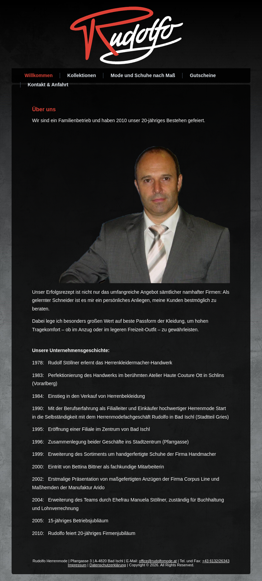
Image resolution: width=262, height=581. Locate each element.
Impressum (77, 565)
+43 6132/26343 (216, 561)
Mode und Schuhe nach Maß (143, 75)
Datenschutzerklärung (107, 565)
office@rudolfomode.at (158, 561)
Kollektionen (81, 75)
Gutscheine (203, 75)
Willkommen (39, 75)
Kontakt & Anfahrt (48, 84)
